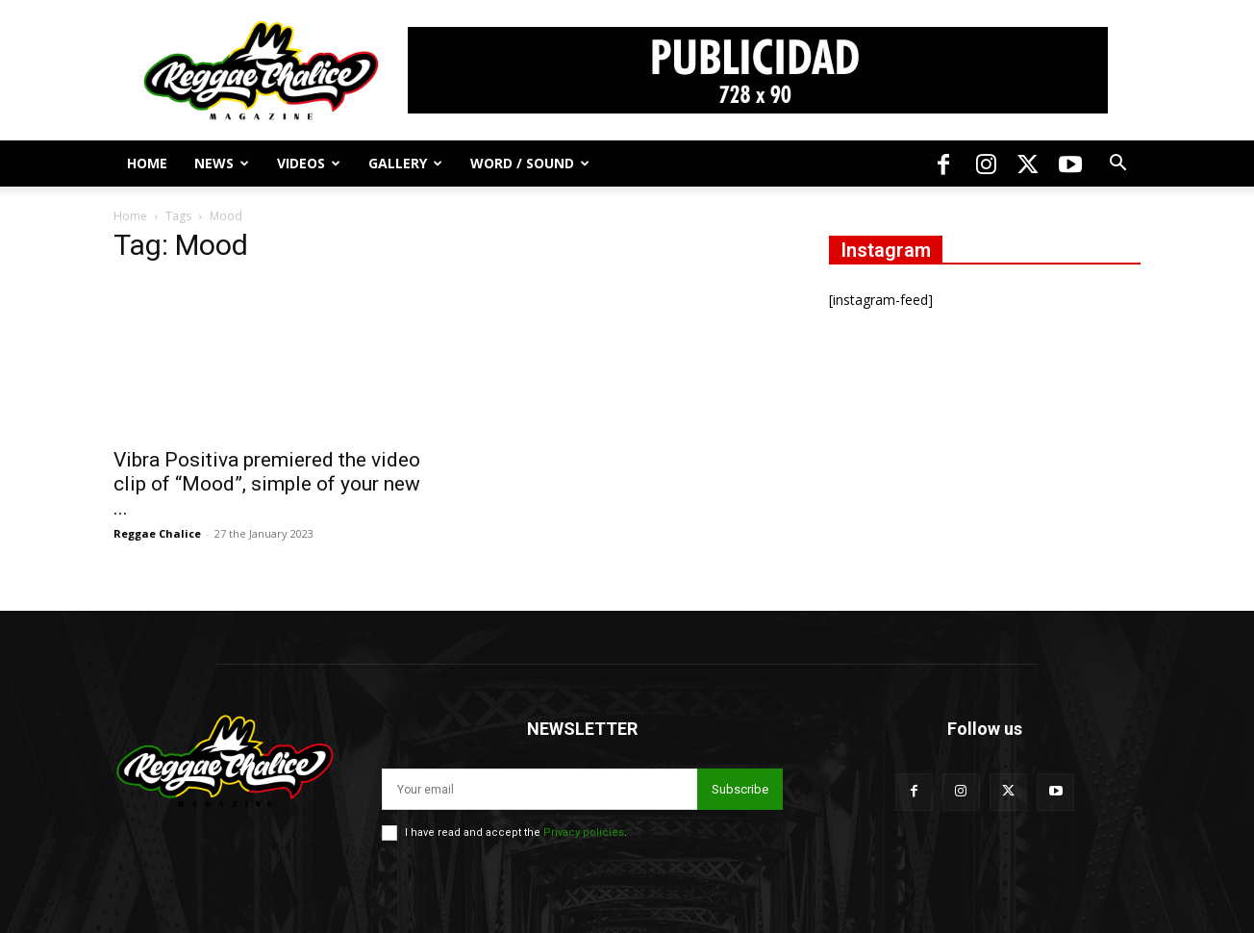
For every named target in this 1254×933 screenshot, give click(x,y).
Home (147, 163)
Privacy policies (583, 832)
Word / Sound (529, 163)
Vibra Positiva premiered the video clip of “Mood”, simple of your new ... (266, 483)
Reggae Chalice (157, 533)
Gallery (405, 163)
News (221, 163)
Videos (308, 163)
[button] (1117, 165)
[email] (539, 789)
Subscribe (740, 789)
